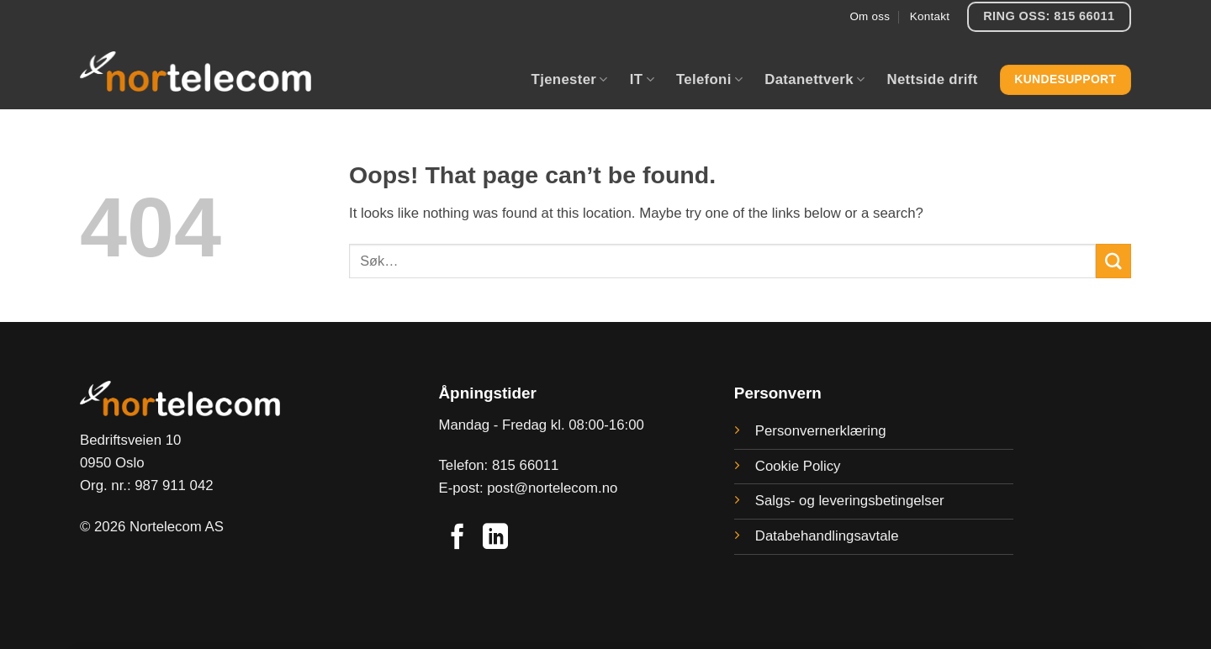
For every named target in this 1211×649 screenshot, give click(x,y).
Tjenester (569, 79)
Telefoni (709, 79)
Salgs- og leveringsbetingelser (849, 501)
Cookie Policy (798, 466)
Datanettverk (814, 79)
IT (642, 79)
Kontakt (929, 16)
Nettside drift (931, 79)
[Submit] (1113, 261)
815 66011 (525, 465)
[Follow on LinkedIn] (495, 538)
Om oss (869, 16)
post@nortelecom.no (552, 488)
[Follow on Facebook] (457, 538)
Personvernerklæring (820, 431)
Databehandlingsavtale (827, 536)
